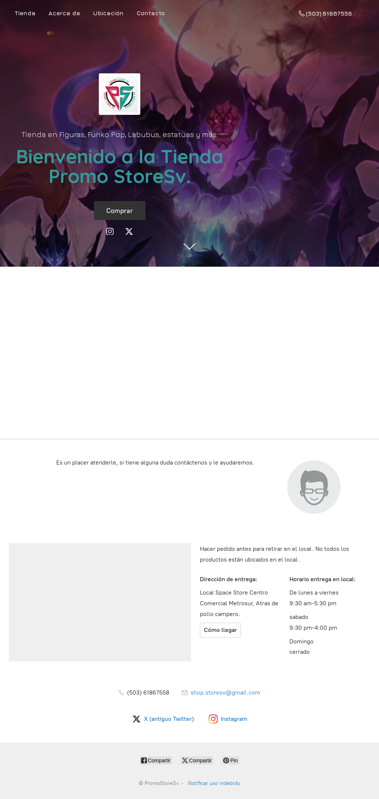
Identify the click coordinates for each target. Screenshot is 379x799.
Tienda (25, 13)
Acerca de (64, 13)
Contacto (151, 13)
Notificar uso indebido (214, 783)
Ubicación (108, 13)
